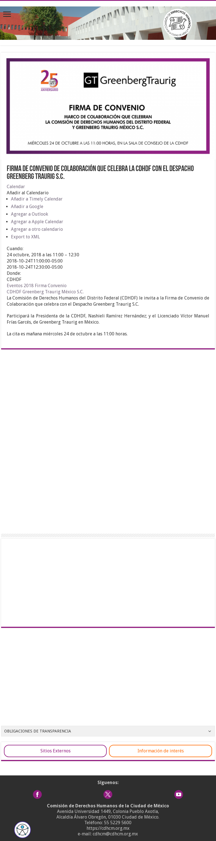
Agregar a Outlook (29, 214)
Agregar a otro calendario (37, 229)
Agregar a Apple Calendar (37, 221)
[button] (28, 192)
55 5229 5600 (117, 822)
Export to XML (25, 236)
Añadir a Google (27, 206)
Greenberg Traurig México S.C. (53, 291)
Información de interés (161, 751)
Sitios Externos (55, 751)
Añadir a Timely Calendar (37, 199)
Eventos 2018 (20, 285)
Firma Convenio (51, 285)
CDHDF (14, 291)
